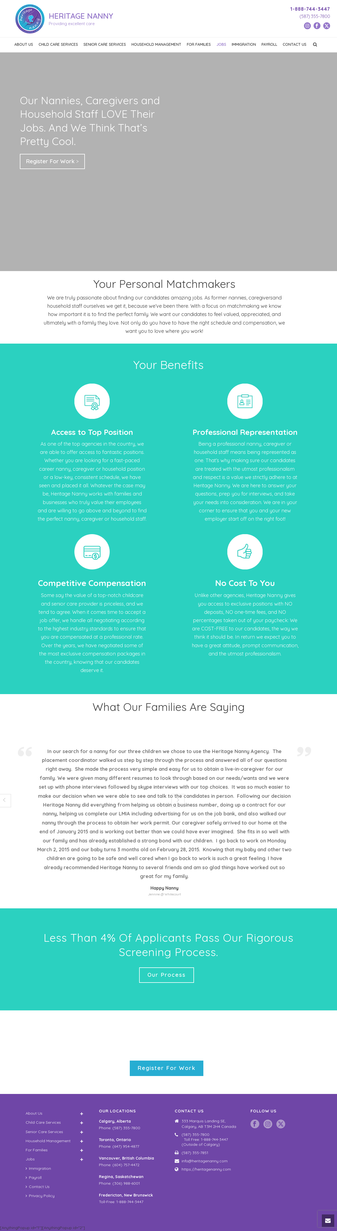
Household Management (156, 44)
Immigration (244, 44)
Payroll (269, 44)
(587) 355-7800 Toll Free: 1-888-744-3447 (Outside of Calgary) (209, 1139)
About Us (23, 44)
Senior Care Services (104, 44)
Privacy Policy (40, 1195)
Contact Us (294, 44)
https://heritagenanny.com (206, 1169)
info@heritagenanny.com (205, 1160)
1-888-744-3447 (310, 9)
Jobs (221, 44)
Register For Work (50, 161)
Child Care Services (58, 44)
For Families (199, 44)
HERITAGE (81, 16)
